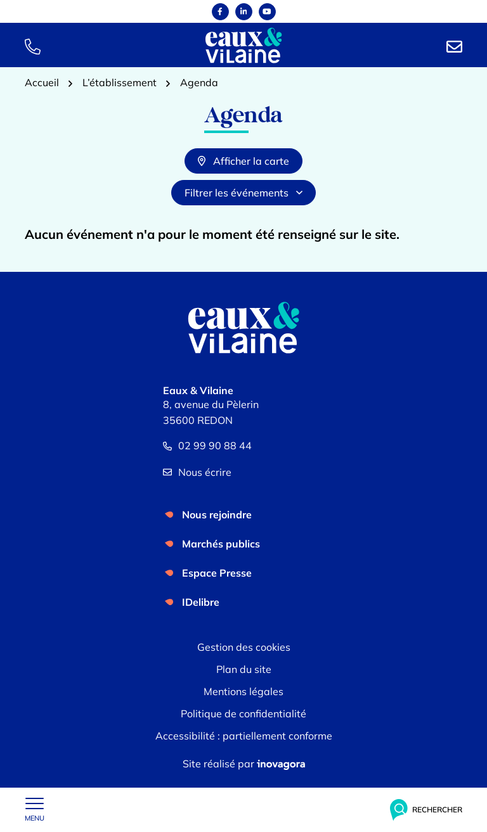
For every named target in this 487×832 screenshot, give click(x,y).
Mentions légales (243, 691)
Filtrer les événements (243, 192)
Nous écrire (197, 472)
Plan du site (243, 669)
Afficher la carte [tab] (243, 161)
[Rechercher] (426, 809)
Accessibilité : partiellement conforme (243, 735)
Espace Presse (217, 572)
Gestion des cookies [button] (243, 647)
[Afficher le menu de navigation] (34, 810)
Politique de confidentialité (243, 713)
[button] (33, 45)
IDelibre (200, 602)
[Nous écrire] (454, 45)
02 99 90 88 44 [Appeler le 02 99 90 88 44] (207, 445)
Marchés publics (221, 543)
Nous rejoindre (217, 514)
